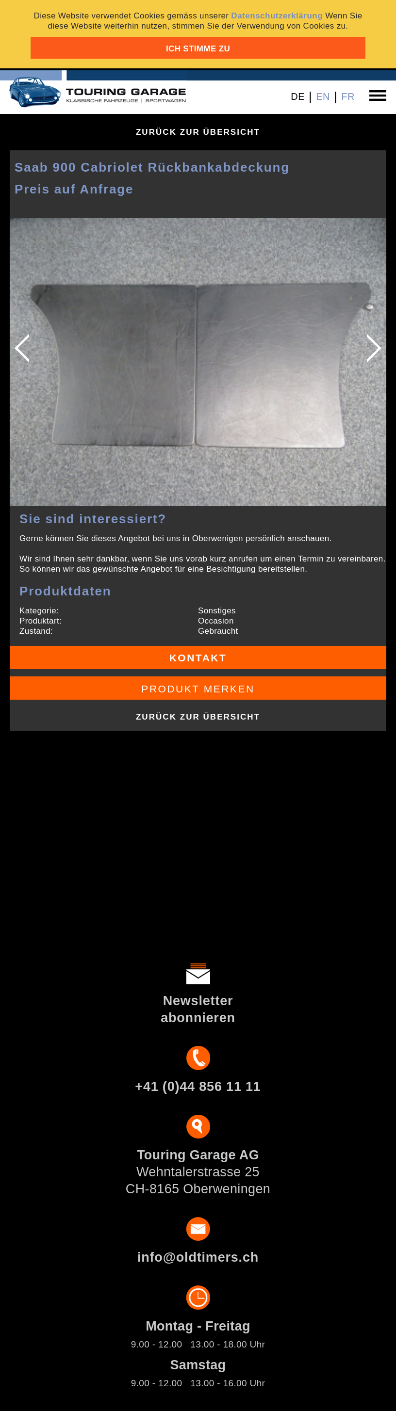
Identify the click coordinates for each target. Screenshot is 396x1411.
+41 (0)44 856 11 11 (198, 1086)
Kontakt (198, 657)
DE (298, 96)
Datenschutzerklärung (277, 15)
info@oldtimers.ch (198, 1257)
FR (348, 96)
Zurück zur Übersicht (198, 132)
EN (323, 96)
